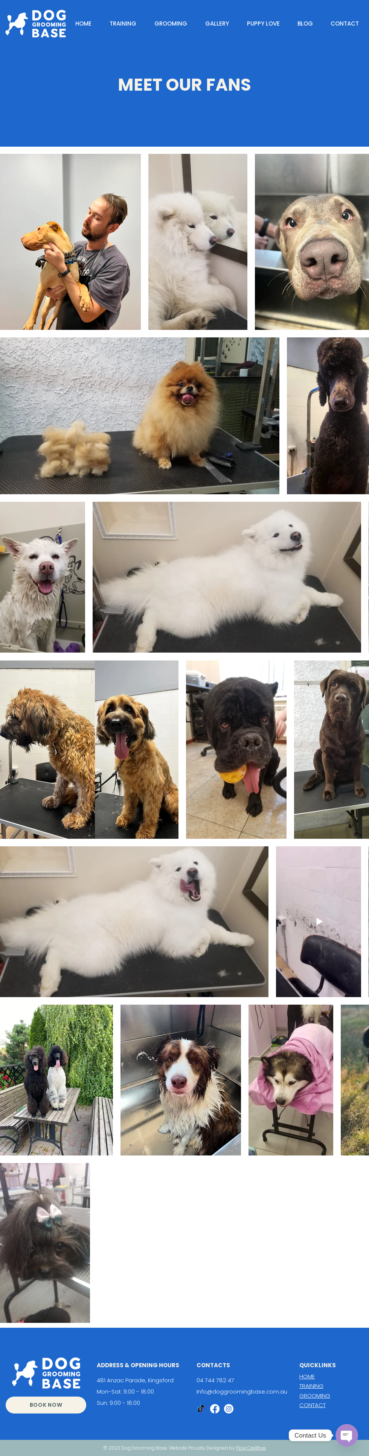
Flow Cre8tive (251, 1448)
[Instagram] (228, 1408)
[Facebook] (215, 1408)
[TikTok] (201, 1408)
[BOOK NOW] (46, 1405)
